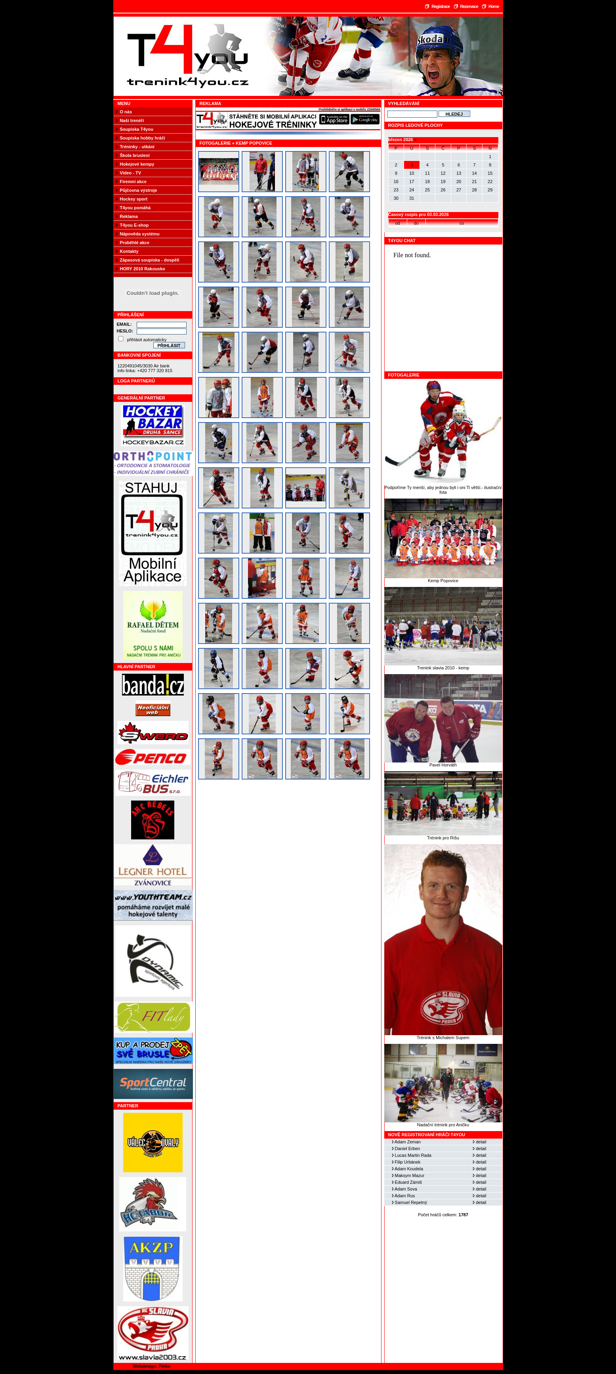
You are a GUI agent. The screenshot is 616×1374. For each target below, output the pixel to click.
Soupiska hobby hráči (142, 138)
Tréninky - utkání (137, 146)
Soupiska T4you (136, 129)
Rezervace (469, 6)
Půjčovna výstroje (138, 190)
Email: (124, 324)
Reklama (129, 216)
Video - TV (130, 172)
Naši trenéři (132, 120)
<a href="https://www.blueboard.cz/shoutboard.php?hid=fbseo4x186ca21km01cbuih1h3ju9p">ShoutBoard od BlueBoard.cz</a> (443, 307)
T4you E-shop (134, 225)
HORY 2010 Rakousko (142, 268)
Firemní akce (133, 181)
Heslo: (125, 331)
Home (493, 6)
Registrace (440, 6)
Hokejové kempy (137, 164)
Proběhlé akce (135, 242)
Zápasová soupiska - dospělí (149, 260)
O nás (126, 111)
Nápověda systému (140, 233)
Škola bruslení (135, 155)
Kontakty (129, 251)
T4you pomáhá (135, 207)
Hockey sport (134, 199)
